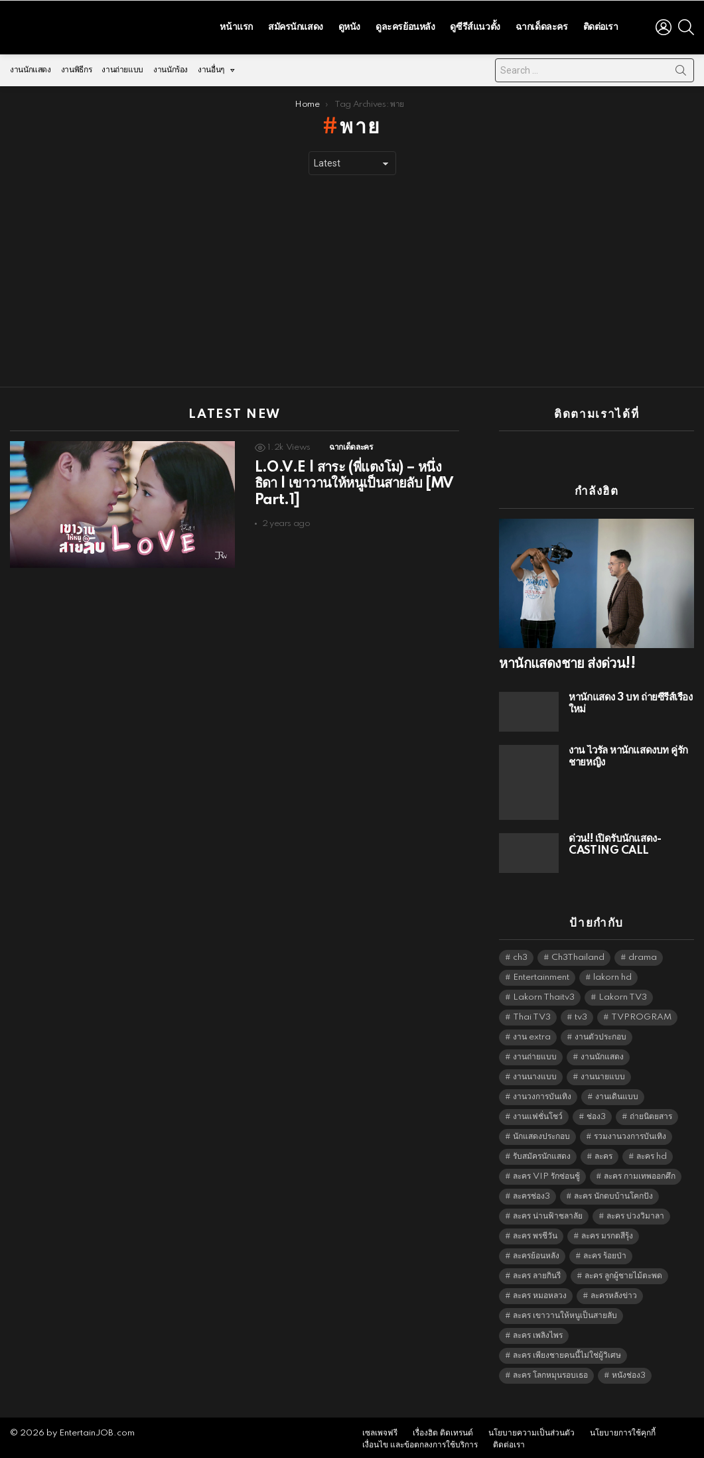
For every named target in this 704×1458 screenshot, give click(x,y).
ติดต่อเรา (600, 25)
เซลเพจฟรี (379, 1429)
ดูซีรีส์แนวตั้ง (475, 25)
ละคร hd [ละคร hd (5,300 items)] (651, 1153)
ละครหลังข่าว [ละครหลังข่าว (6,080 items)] (614, 1292)
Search (681, 69)
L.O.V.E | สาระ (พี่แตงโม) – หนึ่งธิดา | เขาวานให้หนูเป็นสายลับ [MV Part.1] (354, 480)
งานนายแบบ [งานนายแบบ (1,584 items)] (603, 1073)
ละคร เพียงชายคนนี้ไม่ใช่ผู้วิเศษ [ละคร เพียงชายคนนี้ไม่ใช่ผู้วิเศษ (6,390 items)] (567, 1352)
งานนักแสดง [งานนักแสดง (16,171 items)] (602, 1053)
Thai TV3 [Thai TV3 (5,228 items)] (532, 1014)
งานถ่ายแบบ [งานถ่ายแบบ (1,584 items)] (535, 1053)
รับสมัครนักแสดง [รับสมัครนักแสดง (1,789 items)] (542, 1153)
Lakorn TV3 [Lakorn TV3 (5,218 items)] (622, 994)
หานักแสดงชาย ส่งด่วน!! (567, 660)
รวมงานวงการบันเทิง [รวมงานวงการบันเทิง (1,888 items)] (630, 1133)
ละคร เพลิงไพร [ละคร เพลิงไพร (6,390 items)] (538, 1332)
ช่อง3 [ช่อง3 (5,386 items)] (596, 1113)
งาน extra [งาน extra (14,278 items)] (532, 1033)
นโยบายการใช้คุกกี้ (623, 1429)
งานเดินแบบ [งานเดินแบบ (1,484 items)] (616, 1093)
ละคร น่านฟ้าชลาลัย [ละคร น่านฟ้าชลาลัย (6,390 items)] (548, 1213)
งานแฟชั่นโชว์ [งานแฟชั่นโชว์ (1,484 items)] (538, 1113)
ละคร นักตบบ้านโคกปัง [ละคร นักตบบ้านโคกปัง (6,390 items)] (613, 1193)
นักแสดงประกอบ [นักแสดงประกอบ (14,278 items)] (541, 1133)
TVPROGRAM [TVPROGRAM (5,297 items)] (641, 1014)
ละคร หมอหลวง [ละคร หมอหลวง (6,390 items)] (540, 1292)
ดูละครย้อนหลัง (405, 25)
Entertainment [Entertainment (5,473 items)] (541, 974)
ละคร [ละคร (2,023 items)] (603, 1153)
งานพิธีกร (76, 66)
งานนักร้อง (170, 66)
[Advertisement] (352, 278)
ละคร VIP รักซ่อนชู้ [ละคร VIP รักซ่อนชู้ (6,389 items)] (546, 1173)
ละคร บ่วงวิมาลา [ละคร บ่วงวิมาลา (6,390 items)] (635, 1213)
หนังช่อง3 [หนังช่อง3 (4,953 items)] (629, 1372)
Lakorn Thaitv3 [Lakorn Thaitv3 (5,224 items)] (544, 994)
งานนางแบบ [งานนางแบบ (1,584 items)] (535, 1073)
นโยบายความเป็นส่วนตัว (531, 1429)
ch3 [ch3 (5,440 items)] (520, 954)
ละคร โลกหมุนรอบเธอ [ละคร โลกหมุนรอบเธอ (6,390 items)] (550, 1372)
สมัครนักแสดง (295, 25)
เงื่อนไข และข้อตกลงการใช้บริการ (420, 1441)
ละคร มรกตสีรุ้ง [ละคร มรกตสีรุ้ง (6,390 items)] (607, 1232)
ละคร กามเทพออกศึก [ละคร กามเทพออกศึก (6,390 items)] (639, 1173)
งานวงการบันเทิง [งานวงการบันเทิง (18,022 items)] (542, 1093)
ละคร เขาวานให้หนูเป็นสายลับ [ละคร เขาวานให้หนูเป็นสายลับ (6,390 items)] (565, 1312)
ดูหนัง (349, 25)
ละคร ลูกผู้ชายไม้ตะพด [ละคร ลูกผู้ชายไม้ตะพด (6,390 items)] (623, 1272)
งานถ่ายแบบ (122, 66)
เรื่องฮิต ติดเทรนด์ (443, 1429)
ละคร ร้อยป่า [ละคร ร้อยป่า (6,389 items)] (604, 1252)
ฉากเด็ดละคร (542, 25)
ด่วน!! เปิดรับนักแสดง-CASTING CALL (615, 841)
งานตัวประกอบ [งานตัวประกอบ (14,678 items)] (600, 1033)
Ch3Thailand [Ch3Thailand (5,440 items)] (577, 954)
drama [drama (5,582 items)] (642, 954)
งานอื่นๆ (211, 70)
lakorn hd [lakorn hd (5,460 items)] (612, 974)
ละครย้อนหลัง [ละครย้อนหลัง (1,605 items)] (536, 1252)
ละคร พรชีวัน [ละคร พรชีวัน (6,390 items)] (535, 1232)
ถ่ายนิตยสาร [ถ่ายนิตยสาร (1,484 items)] (651, 1113)
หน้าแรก (236, 25)
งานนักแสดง (30, 66)
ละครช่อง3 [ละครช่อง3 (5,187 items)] (531, 1193)
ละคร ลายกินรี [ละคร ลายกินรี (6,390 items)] (537, 1272)
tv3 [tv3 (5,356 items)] (581, 1014)
